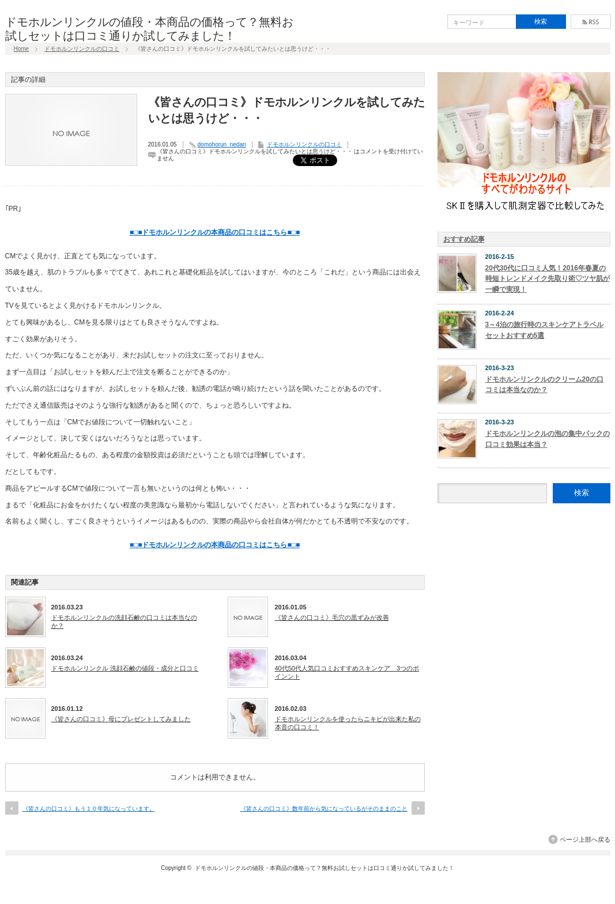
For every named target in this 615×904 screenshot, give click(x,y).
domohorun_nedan (222, 144)
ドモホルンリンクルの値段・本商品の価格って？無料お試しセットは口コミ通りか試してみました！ (324, 868)
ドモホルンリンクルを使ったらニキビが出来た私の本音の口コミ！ (348, 722)
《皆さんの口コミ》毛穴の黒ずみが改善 (332, 617)
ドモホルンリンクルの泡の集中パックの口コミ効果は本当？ (547, 439)
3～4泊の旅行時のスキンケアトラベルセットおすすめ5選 (544, 330)
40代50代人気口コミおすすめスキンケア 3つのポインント (347, 672)
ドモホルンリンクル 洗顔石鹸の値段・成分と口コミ (125, 668)
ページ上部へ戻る (585, 839)
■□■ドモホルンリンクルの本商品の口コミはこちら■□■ (215, 232)
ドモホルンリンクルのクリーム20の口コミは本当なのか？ (544, 384)
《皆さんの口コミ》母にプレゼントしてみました (121, 718)
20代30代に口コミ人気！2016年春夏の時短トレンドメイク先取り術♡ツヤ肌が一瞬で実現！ (547, 278)
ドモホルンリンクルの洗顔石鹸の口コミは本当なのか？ (124, 621)
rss (591, 21)
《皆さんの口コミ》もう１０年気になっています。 (88, 808)
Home (21, 49)
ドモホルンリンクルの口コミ (81, 49)
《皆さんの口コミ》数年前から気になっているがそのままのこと (324, 808)
